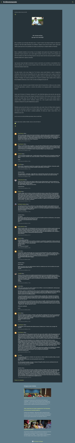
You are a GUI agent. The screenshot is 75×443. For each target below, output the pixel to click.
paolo (19, 286)
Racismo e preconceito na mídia (30, 397)
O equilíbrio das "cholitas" (29, 429)
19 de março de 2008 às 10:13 (24, 140)
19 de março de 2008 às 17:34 (24, 200)
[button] (15, 14)
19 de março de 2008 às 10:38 (24, 150)
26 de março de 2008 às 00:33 (24, 364)
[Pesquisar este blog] (68, 2)
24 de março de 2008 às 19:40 (24, 352)
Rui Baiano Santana (22, 204)
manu (19, 251)
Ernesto (19, 238)
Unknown (20, 153)
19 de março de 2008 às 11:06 (24, 168)
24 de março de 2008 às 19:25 (24, 329)
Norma (19, 313)
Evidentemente (10, 2)
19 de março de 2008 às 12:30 (24, 188)
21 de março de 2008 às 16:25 (24, 270)
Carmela (19, 273)
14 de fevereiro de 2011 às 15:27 (24, 377)
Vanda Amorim (21, 179)
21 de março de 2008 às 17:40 (24, 282)
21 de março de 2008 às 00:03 (24, 259)
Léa (18, 355)
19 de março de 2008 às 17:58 (24, 211)
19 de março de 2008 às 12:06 (24, 176)
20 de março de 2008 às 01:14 (24, 235)
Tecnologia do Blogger (37, 441)
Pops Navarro (21, 133)
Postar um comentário (19, 380)
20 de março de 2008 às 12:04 (24, 247)
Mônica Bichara (21, 226)
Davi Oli (19, 164)
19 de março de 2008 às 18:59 (24, 223)
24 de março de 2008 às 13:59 (24, 321)
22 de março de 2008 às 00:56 (24, 309)
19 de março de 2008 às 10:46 (24, 161)
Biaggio (19, 191)
